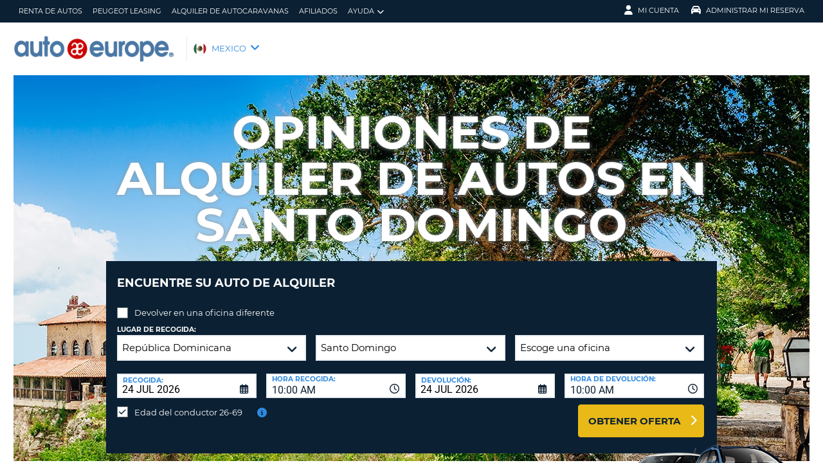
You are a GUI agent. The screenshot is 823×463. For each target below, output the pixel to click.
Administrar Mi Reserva (747, 10)
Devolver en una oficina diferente (204, 303)
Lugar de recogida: (156, 320)
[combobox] (335, 376)
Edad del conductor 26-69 (188, 402)
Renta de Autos (50, 10)
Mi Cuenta (651, 10)
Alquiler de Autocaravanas (230, 10)
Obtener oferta (634, 411)
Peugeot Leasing (127, 10)
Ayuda (366, 11)
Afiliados (318, 10)
